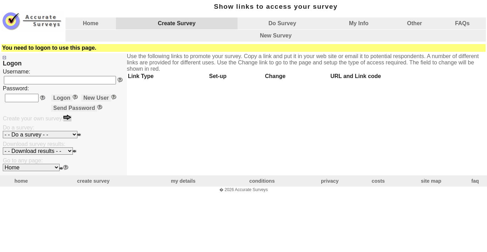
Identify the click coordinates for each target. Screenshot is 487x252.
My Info (359, 23)
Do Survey (282, 23)
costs (378, 181)
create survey (93, 181)
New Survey (276, 35)
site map (431, 181)
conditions (262, 181)
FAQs (462, 23)
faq (475, 181)
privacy (329, 181)
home (21, 181)
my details (183, 181)
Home (90, 23)
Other (414, 23)
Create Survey (177, 23)
